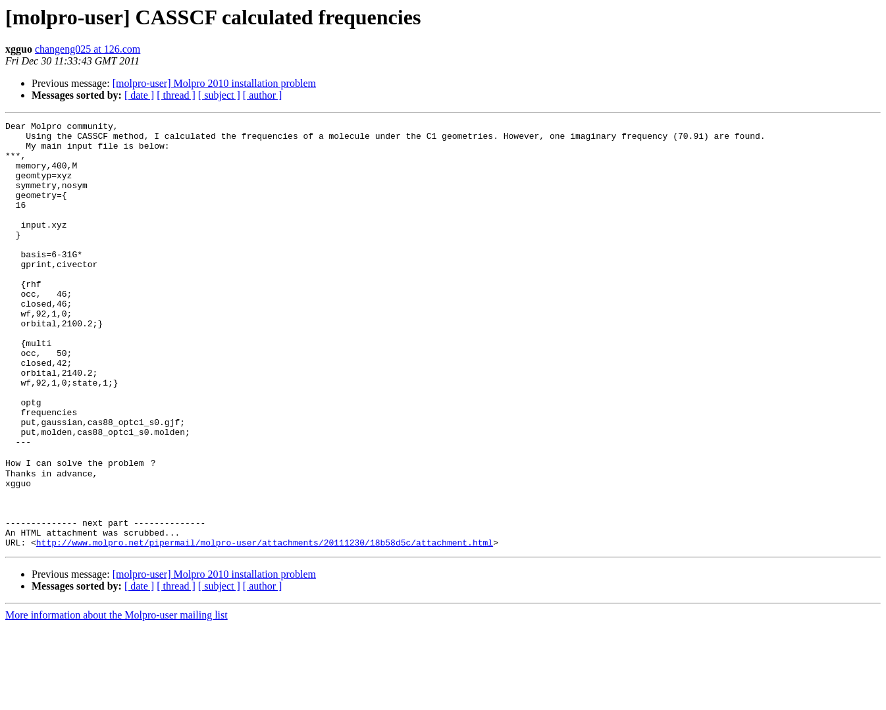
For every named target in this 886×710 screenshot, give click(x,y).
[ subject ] (219, 95)
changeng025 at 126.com (87, 49)
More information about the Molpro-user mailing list (116, 698)
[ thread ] (176, 95)
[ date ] (139, 95)
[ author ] (262, 95)
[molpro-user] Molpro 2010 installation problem (214, 83)
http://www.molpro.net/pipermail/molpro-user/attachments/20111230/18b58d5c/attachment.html (264, 626)
